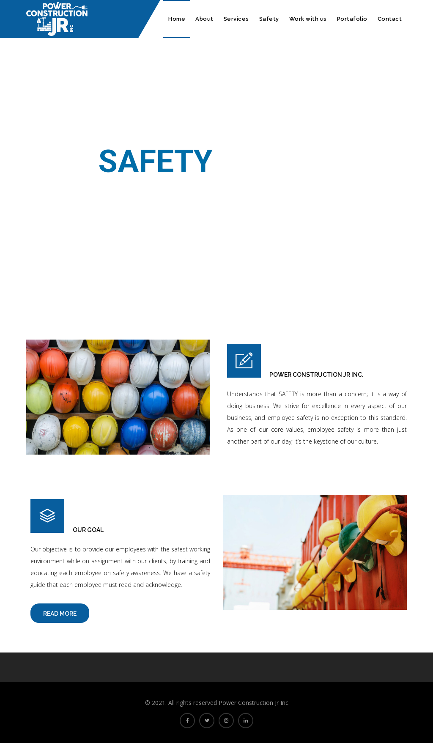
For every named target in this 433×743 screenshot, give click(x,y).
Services (236, 19)
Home (176, 19)
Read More (60, 613)
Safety (269, 19)
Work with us (308, 19)
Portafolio (352, 19)
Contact (390, 19)
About (204, 19)
